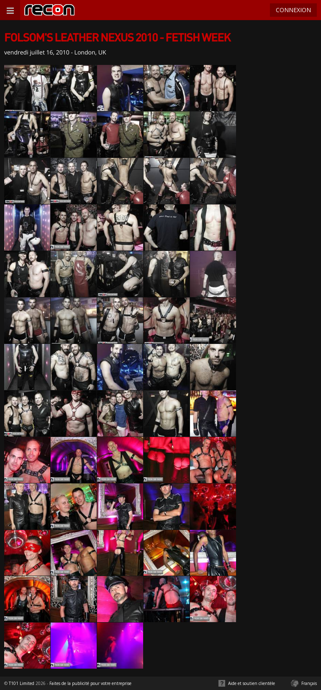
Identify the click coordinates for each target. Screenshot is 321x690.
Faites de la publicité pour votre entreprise (90, 683)
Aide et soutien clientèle (251, 683)
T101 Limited (21, 683)
